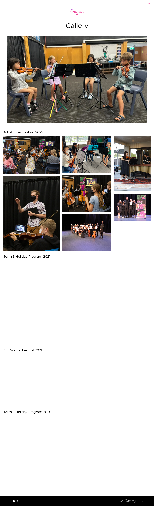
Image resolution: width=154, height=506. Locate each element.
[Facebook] (14, 501)
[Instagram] (17, 501)
